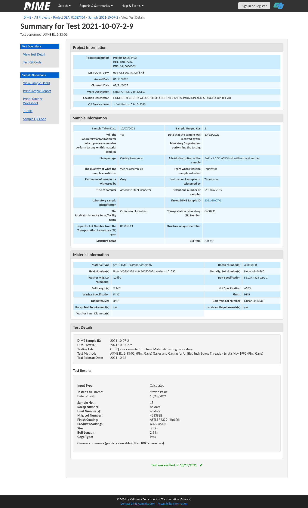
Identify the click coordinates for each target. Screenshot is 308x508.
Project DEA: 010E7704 (69, 17)
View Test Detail (34, 54)
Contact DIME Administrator (138, 503)
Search (64, 6)
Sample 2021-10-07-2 (103, 17)
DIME (27, 17)
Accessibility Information (172, 503)
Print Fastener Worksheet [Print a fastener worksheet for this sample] (33, 101)
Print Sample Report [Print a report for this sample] (37, 91)
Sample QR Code (34, 119)
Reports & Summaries (96, 6)
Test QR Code (32, 62)
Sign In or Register (254, 6)
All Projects (42, 17)
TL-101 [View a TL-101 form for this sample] (28, 111)
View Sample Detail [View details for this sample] (36, 83)
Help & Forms (133, 6)
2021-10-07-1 (212, 200)
